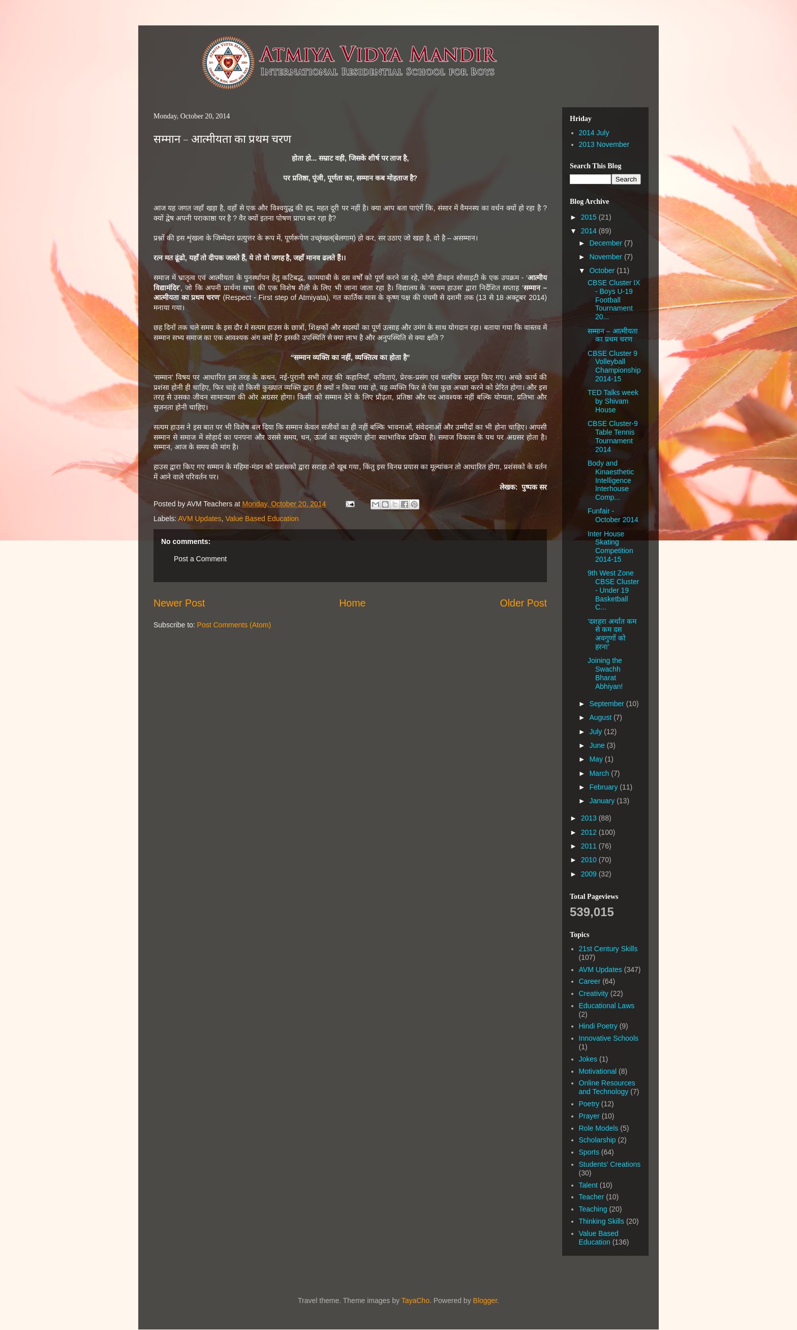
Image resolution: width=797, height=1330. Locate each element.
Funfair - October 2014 (613, 515)
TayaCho (416, 1300)
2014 (590, 231)
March (600, 773)
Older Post (523, 603)
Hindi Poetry (598, 1026)
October (603, 270)
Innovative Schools (609, 1038)
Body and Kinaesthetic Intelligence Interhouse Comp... (611, 480)
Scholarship (597, 1140)
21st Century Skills (608, 949)
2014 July (594, 133)
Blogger (485, 1300)
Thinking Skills (601, 1221)
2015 (590, 217)
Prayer (589, 1116)
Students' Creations (610, 1164)
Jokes (588, 1059)
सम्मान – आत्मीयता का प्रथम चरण (222, 139)
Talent (588, 1185)
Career (590, 981)
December (606, 243)
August (601, 717)
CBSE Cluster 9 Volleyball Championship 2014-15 (614, 366)
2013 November (604, 144)
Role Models (599, 1128)
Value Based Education (262, 519)
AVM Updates (199, 519)
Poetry (589, 1104)
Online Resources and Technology (607, 1087)
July (596, 732)
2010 (590, 860)
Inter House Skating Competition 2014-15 (610, 546)
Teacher (591, 1197)
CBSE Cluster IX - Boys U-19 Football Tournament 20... (614, 300)
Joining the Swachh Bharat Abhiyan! (605, 673)
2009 (590, 874)
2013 (590, 818)
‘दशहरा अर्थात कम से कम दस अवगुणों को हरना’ (612, 634)
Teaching (593, 1209)
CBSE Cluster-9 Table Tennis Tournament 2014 (613, 436)
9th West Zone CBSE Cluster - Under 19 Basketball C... (613, 590)
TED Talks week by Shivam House (613, 401)
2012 (590, 832)
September (607, 704)
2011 (590, 846)
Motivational (598, 1071)
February (604, 787)
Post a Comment (200, 559)
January (603, 801)
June (597, 745)
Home (352, 603)
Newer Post (179, 603)
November (606, 257)
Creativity (593, 993)
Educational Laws (607, 1006)
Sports (589, 1152)
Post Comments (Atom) (234, 625)
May (596, 759)
